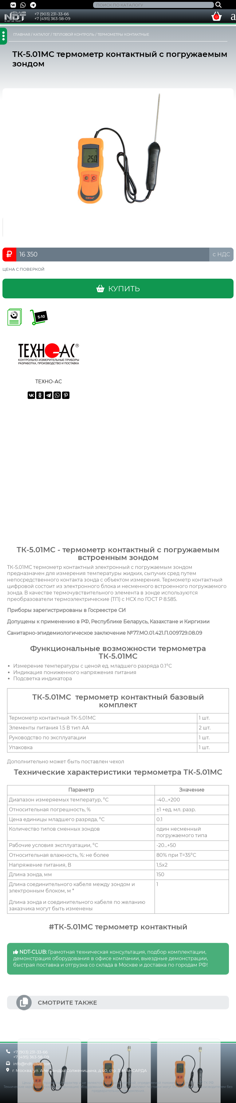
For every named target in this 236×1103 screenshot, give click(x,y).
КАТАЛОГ (41, 34)
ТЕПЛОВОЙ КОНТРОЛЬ (73, 34)
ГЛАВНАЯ (21, 34)
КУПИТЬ (118, 288)
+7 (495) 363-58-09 (52, 18)
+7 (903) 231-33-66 (51, 13)
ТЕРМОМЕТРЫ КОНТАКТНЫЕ (123, 34)
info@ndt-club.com (32, 1063)
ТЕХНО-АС (48, 378)
